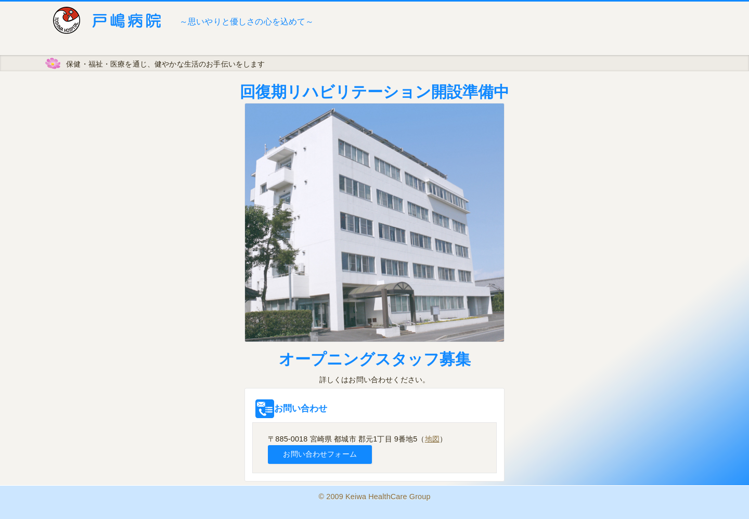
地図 (432, 439)
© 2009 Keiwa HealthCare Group (374, 496)
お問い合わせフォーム (319, 454)
